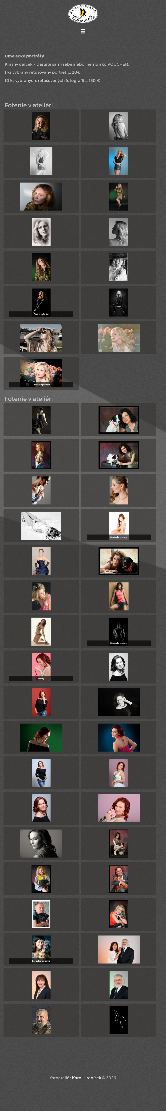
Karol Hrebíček (86, 1077)
